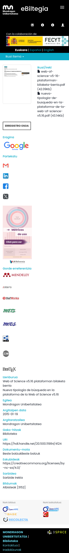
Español (35, 50)
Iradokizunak (12, 550)
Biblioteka (10, 541)
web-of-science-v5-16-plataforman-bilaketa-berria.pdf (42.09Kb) (51, 80)
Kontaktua (10, 545)
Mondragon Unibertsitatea (22, 404)
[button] (42, 25)
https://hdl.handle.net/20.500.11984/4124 (32, 444)
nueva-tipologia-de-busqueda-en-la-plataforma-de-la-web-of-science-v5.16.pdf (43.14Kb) (51, 104)
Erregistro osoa (17, 126)
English (49, 50)
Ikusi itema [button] (15, 56)
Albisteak (9, 487)
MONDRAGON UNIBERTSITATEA (15, 534)
